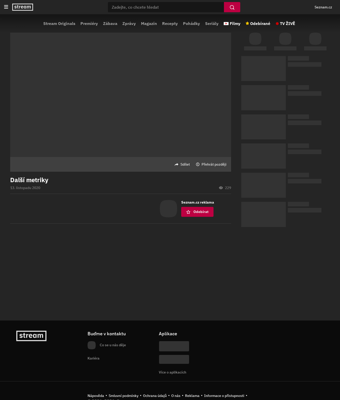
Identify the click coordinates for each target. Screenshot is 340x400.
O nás (175, 395)
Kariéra (94, 358)
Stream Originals (59, 23)
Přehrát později (214, 164)
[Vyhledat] (232, 7)
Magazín (149, 23)
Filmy (235, 23)
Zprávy (129, 23)
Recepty (170, 23)
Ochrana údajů (155, 395)
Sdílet (185, 164)
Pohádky (191, 23)
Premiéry (89, 23)
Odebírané (260, 23)
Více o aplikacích (172, 372)
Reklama (192, 395)
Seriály (212, 23)
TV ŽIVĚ (287, 23)
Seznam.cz (323, 7)
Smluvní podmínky (123, 395)
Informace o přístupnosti (224, 395)
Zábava (110, 23)
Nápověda (96, 395)
